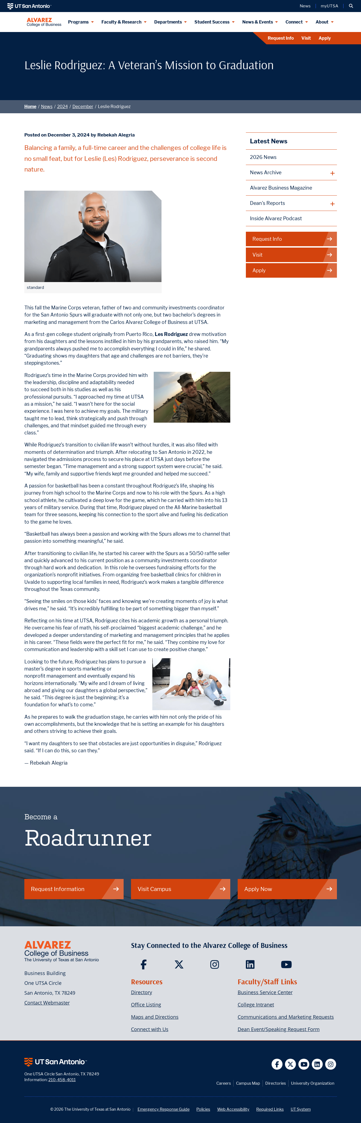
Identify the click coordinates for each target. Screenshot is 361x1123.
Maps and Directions (155, 1017)
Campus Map (248, 1083)
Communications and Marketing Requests (286, 1017)
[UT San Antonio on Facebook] (277, 1064)
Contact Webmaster (47, 1002)
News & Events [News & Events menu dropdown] (257, 22)
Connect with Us (149, 1029)
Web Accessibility (233, 1109)
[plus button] (291, 172)
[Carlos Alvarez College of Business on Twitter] (180, 966)
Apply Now (288, 889)
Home (30, 106)
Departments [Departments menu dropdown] (168, 22)
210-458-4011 (62, 1079)
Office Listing (146, 1004)
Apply (325, 38)
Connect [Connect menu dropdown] (294, 22)
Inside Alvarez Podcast (276, 218)
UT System (301, 1109)
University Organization (312, 1083)
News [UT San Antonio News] (305, 6)
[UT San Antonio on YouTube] (304, 1064)
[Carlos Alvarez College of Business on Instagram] (216, 966)
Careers (223, 1083)
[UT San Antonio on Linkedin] (317, 1064)
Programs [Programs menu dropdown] (78, 22)
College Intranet (256, 1004)
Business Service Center (265, 992)
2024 (62, 106)
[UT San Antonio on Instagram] (330, 1064)
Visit (306, 38)
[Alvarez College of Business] (44, 22)
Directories (275, 1083)
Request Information (75, 889)
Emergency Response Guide (164, 1109)
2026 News (263, 157)
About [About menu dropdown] (322, 22)
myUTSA (329, 6)
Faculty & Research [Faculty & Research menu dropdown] (121, 22)
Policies (203, 1109)
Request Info (281, 38)
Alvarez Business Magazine (281, 188)
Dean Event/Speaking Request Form (279, 1029)
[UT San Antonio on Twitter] (290, 1064)
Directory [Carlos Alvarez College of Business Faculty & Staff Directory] (141, 992)
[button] (351, 6)
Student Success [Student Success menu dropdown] (211, 22)
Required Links (270, 1109)
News (47, 106)
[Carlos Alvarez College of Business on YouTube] (287, 966)
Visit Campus (182, 889)
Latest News (268, 141)
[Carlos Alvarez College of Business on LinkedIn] (251, 966)
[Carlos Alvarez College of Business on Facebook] (145, 966)
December (82, 106)
